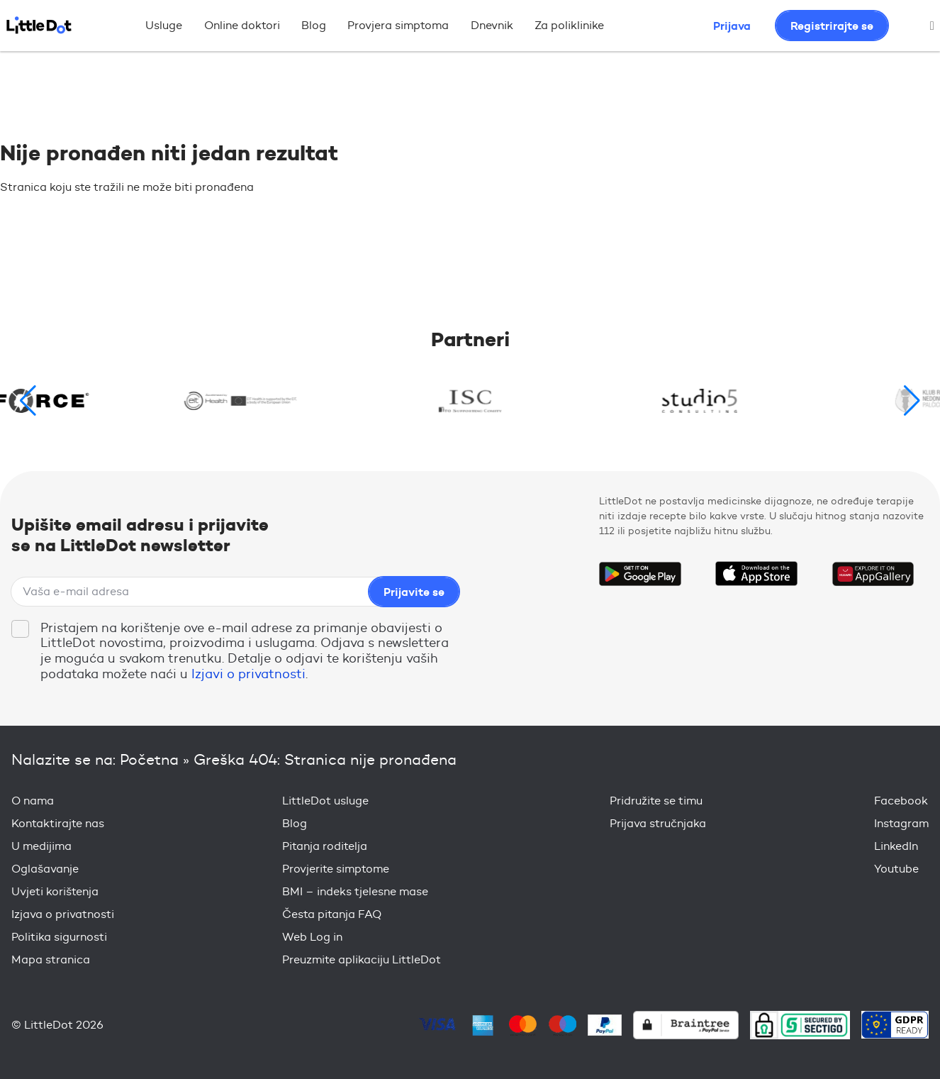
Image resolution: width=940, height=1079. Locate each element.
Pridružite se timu (656, 800)
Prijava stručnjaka (658, 823)
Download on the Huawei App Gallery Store (873, 574)
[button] (912, 400)
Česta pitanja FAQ (331, 914)
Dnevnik (492, 25)
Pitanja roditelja (324, 846)
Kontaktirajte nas (57, 823)
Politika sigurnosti (59, 937)
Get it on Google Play (640, 574)
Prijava (732, 25)
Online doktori (242, 25)
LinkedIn (896, 846)
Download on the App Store (756, 574)
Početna (149, 759)
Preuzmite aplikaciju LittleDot (361, 959)
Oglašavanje (45, 868)
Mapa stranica (50, 959)
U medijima (41, 846)
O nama (32, 800)
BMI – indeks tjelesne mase (355, 891)
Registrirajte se (831, 25)
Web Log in (312, 937)
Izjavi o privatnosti (248, 674)
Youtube (896, 868)
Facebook (901, 800)
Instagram (901, 823)
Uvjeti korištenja (55, 891)
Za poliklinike (569, 25)
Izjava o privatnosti (62, 914)
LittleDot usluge (325, 800)
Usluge (163, 25)
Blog (313, 25)
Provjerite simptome (335, 868)
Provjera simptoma (398, 25)
